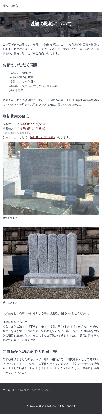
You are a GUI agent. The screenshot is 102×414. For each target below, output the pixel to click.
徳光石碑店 (48, 405)
